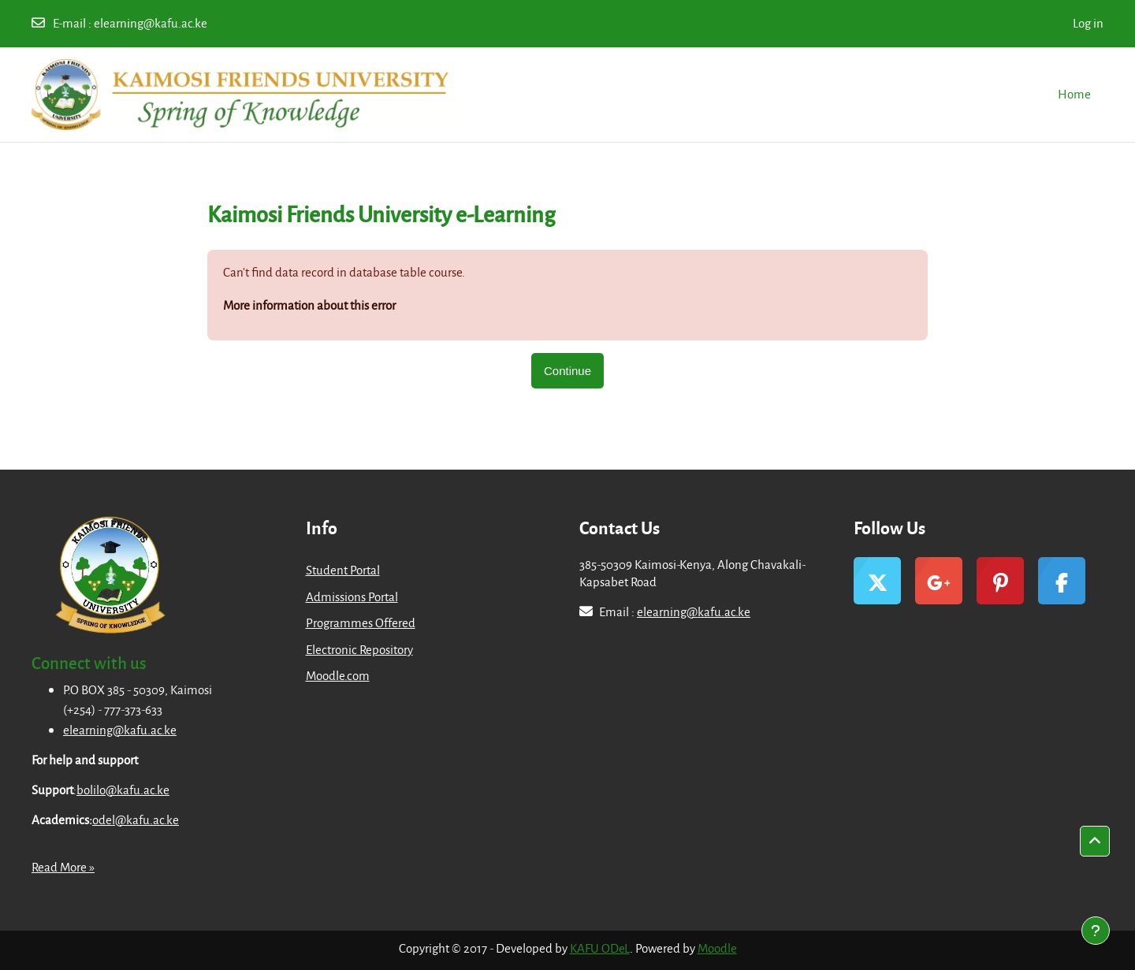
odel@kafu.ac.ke (135, 819)
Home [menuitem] (1074, 93)
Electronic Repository (359, 649)
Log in (1088, 23)
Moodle (717, 948)
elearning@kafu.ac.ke (150, 23)
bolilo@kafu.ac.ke (122, 789)
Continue (567, 370)
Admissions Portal (352, 596)
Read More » (63, 866)
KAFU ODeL (600, 948)
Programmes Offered (360, 622)
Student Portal (343, 569)
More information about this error (309, 305)
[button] (1095, 841)
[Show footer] (1095, 930)
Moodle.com (338, 675)
